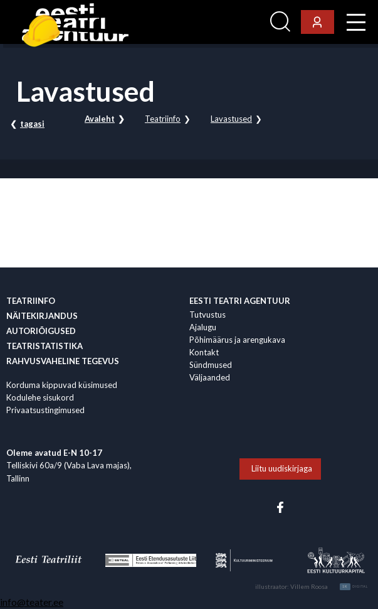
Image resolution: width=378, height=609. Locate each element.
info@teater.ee (31, 602)
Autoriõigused (41, 331)
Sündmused (210, 365)
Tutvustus (207, 315)
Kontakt (204, 352)
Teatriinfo (163, 119)
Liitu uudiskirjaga (281, 468)
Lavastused (231, 119)
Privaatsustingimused (45, 410)
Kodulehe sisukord (40, 397)
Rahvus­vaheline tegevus (62, 361)
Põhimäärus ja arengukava (237, 340)
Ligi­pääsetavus (231, 22)
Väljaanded (209, 377)
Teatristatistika (44, 346)
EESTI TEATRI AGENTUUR (239, 301)
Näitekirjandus (42, 316)
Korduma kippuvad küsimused (61, 385)
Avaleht (100, 119)
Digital (354, 586)
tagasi (32, 124)
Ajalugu (202, 327)
